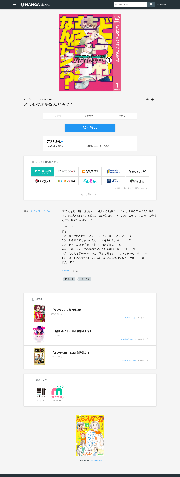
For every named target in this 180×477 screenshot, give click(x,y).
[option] (90, 52)
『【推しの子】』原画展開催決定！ (71, 331)
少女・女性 (85, 279)
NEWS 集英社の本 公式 (128, 318)
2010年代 (69, 279)
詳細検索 (163, 4)
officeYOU (67, 270)
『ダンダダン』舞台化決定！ (67, 309)
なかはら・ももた (41, 210)
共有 (148, 99)
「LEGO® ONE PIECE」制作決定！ (70, 352)
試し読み (90, 128)
